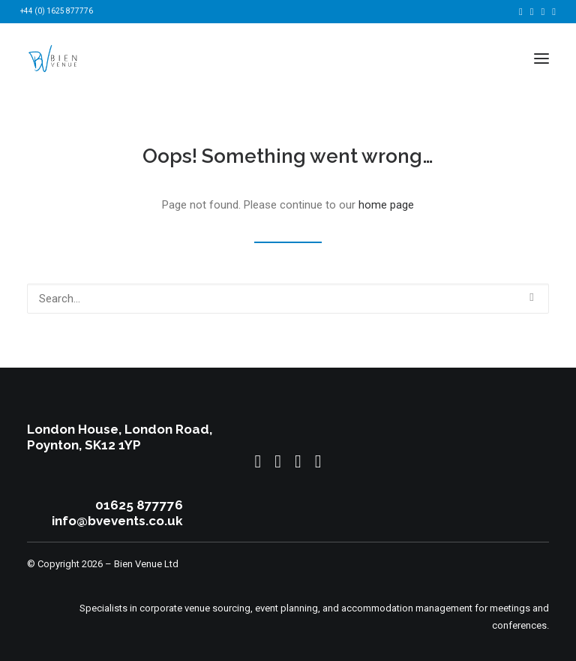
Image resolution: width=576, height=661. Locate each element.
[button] (520, 11)
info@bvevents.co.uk (117, 520)
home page (386, 205)
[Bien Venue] (53, 59)
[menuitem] (520, 11)
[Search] (288, 299)
